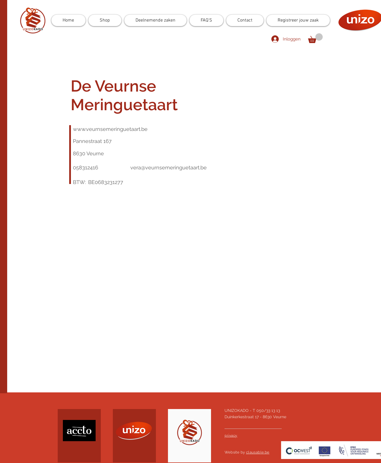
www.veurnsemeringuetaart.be (110, 129)
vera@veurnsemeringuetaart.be (168, 167)
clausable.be (258, 452)
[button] (315, 38)
